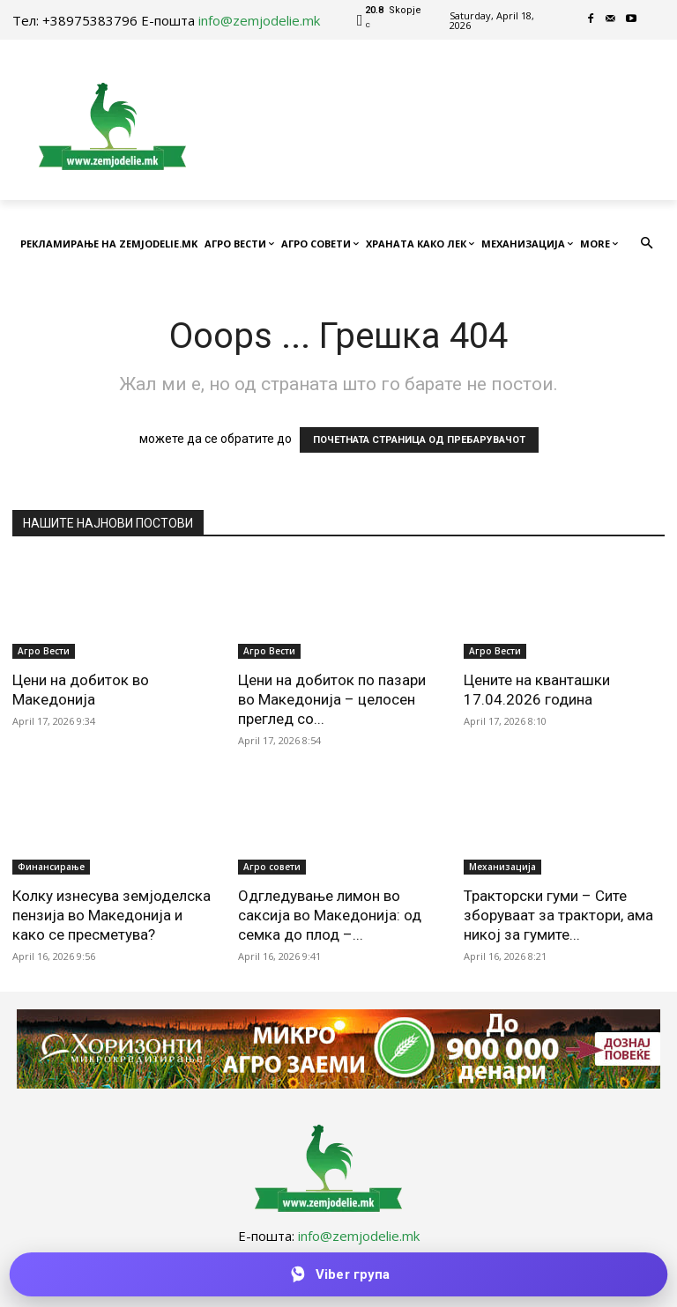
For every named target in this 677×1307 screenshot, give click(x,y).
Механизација (502, 866)
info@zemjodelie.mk (259, 20)
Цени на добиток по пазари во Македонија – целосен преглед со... (332, 699)
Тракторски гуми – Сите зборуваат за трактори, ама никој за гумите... (558, 915)
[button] (647, 244)
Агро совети (272, 866)
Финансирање (51, 866)
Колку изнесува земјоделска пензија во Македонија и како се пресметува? (111, 915)
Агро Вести (44, 651)
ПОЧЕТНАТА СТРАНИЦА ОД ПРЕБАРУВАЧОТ (419, 440)
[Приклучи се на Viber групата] (338, 1274)
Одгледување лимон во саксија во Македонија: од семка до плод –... (329, 915)
